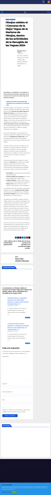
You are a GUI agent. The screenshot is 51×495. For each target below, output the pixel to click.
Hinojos (12, 113)
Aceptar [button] (14, 491)
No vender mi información (8, 489)
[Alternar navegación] (25, 12)
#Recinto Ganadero (22, 61)
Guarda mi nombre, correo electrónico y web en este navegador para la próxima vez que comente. (16, 410)
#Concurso (20, 55)
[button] (47, 12)
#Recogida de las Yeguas (21, 64)
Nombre (4, 383)
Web (3, 399)
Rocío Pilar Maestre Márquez (21, 51)
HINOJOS (7, 19)
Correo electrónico (7, 391)
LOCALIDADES (12, 19)
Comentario (5, 356)
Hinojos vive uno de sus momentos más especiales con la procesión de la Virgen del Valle (17, 103)
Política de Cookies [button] (6, 492)
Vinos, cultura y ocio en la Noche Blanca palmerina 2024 (10, 242)
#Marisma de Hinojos (22, 57)
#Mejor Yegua (21, 59)
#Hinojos (25, 55)
